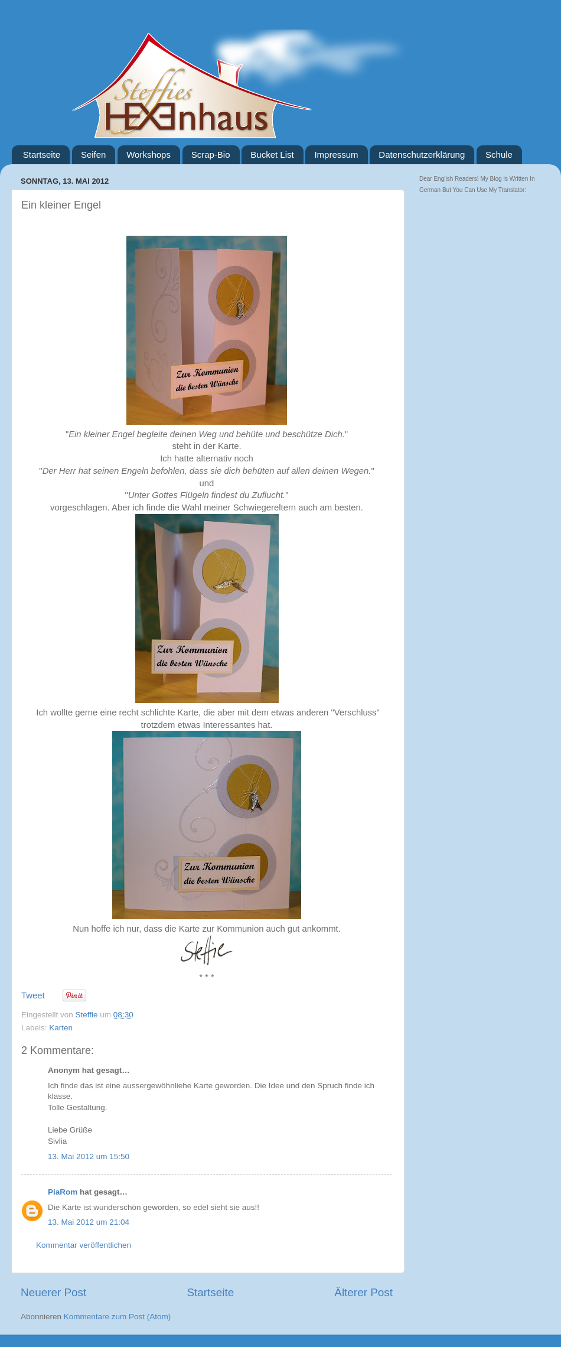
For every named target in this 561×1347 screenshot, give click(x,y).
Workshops (148, 154)
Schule (499, 154)
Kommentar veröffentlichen (83, 1245)
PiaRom (62, 1191)
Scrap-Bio (210, 154)
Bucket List (271, 154)
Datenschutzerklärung (422, 154)
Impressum (336, 154)
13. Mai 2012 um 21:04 (88, 1222)
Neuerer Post (53, 1292)
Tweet (33, 995)
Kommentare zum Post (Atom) (117, 1316)
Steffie (88, 1014)
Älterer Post (363, 1292)
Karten (61, 1027)
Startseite (41, 154)
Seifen (93, 154)
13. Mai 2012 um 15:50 (88, 1156)
